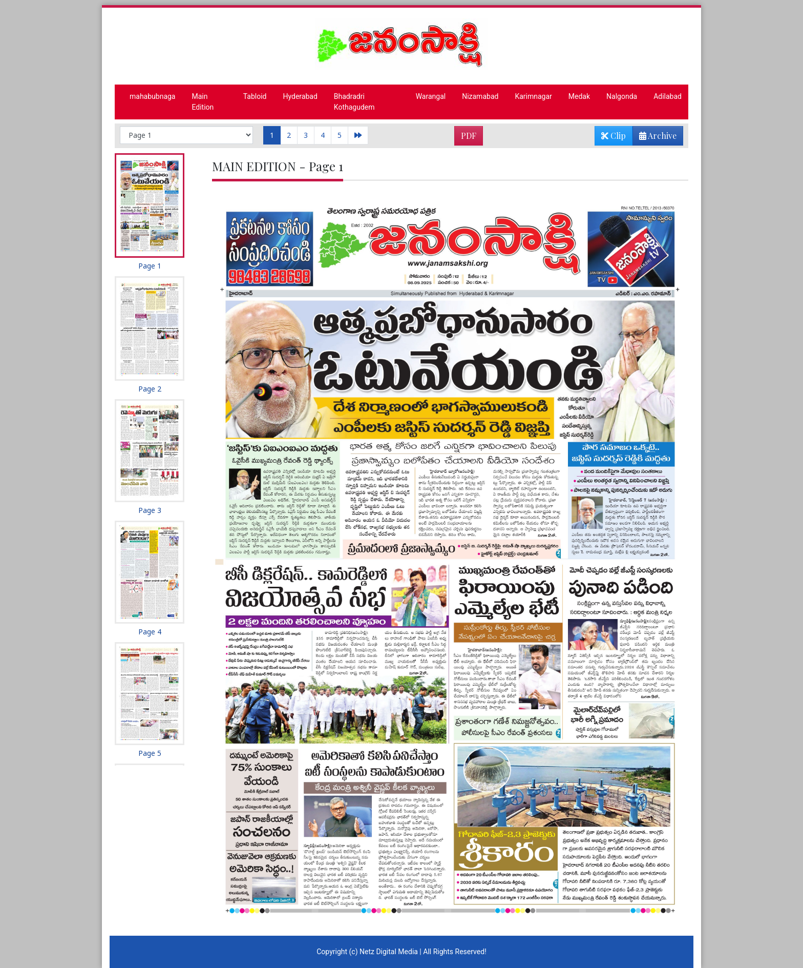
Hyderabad (300, 96)
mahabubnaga (152, 96)
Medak (579, 96)
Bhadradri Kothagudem (354, 101)
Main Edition (203, 101)
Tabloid (255, 96)
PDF (468, 135)
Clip (613, 135)
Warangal (431, 96)
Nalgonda (621, 96)
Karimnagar (533, 96)
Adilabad (667, 96)
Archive (655, 137)
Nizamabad (480, 96)
